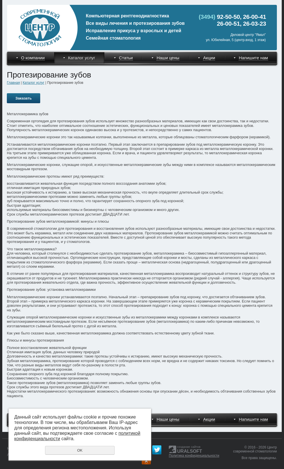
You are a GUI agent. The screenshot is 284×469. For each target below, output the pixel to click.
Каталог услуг (33, 83)
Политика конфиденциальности (194, 456)
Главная (13, 83)
